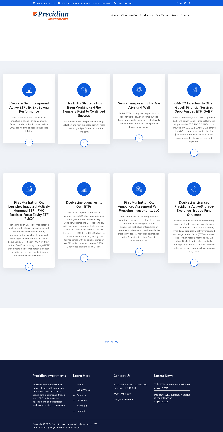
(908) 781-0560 (122, 3)
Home (114, 15)
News (174, 15)
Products (145, 15)
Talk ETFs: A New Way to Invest (172, 384)
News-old (82, 405)
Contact (185, 15)
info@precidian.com (44, 3)
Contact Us (111, 342)
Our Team (162, 15)
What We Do (129, 15)
